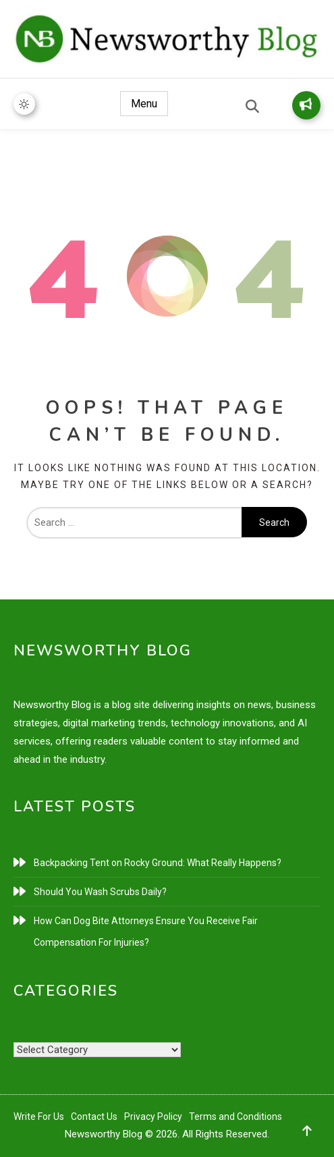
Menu (144, 103)
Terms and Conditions (235, 1116)
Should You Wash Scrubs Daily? (100, 891)
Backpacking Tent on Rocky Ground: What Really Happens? (157, 862)
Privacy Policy (153, 1116)
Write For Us (38, 1116)
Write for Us (305, 104)
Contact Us (94, 1116)
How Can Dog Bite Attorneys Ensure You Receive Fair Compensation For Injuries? (146, 931)
